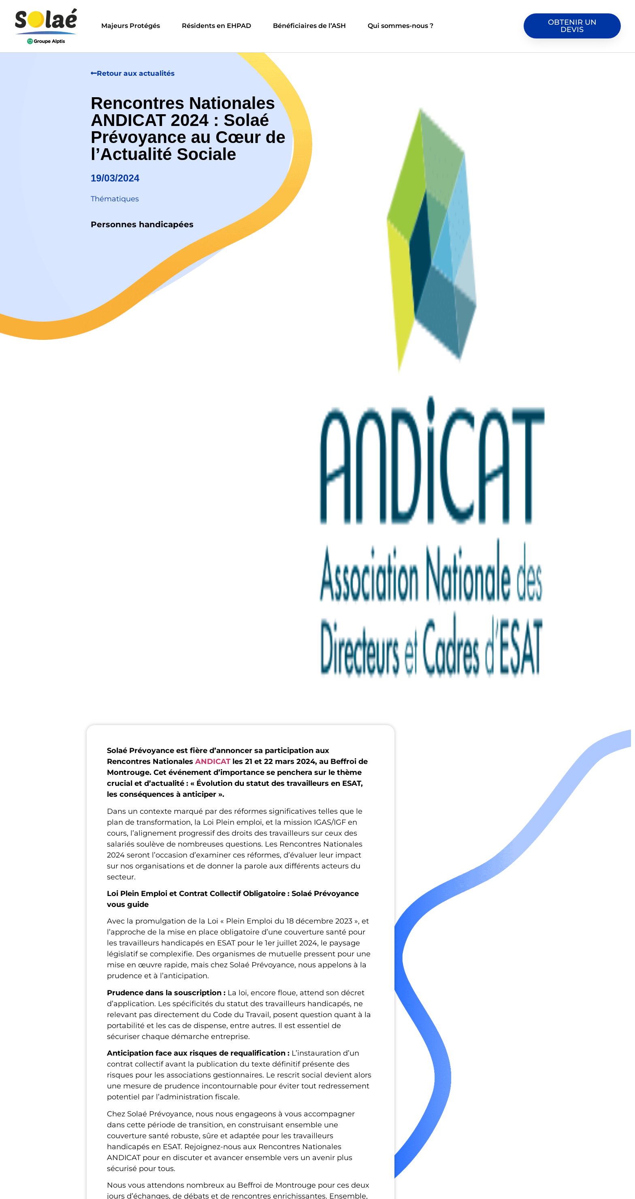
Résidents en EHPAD (216, 26)
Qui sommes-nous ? (400, 26)
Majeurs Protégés (130, 26)
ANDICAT (212, 761)
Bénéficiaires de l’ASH (309, 26)
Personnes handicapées (142, 224)
